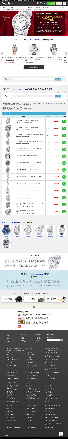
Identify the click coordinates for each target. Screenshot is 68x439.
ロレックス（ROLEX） (11, 379)
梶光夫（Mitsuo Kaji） (11, 429)
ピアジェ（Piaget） (10, 371)
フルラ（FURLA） (48, 397)
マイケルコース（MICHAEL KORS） (13, 400)
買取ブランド (21, 7)
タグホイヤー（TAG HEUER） (12, 365)
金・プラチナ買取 (38, 338)
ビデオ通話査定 (24, 335)
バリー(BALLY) (9, 395)
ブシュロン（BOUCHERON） (12, 420)
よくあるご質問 (46, 7)
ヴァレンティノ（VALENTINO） (12, 385)
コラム (54, 7)
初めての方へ (5, 7)
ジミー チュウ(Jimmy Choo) (49, 389)
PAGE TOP (34, 307)
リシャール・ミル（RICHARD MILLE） (13, 378)
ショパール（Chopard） (49, 362)
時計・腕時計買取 (38, 334)
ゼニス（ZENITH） (48, 363)
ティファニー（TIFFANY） (11, 366)
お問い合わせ (8, 341)
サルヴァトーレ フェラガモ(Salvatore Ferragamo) (15, 389)
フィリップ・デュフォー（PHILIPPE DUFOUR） (53, 371)
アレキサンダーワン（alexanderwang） (13, 383)
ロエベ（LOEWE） (48, 401)
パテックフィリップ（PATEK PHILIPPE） (51, 366)
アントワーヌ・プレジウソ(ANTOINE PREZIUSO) (15, 350)
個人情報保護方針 (51, 334)
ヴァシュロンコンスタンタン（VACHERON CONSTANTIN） (33, 350)
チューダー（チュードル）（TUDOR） (51, 365)
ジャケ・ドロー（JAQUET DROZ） (50, 360)
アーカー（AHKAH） (10, 405)
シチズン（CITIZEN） (10, 360)
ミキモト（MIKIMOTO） (30, 426)
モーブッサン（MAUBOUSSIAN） (50, 426)
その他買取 (37, 340)
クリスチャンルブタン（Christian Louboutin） (52, 386)
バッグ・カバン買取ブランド (11, 382)
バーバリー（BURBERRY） (49, 394)
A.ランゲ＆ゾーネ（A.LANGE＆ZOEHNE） (14, 348)
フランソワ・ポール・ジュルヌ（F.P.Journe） (52, 372)
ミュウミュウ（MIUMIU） (49, 400)
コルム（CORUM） (29, 359)
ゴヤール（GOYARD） (48, 388)
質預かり (22, 343)
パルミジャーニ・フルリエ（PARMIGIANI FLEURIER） (52, 369)
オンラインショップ (51, 337)
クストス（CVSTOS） (10, 357)
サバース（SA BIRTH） (48, 411)
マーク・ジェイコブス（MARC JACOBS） (52, 398)
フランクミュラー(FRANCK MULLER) (51, 420)
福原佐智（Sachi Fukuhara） (49, 429)
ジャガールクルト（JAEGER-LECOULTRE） (33, 360)
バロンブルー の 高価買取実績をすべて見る (34, 67)
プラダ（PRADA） (10, 397)
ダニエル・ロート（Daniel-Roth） (31, 365)
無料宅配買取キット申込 (10, 342)
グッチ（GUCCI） (29, 357)
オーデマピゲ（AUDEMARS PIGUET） (51, 352)
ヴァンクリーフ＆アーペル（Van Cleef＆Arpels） (53, 350)
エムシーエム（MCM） (30, 385)
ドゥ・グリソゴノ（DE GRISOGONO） (32, 366)
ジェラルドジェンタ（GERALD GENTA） (51, 359)
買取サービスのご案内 (25, 333)
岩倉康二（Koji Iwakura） (49, 427)
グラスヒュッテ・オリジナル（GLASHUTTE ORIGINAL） (52, 357)
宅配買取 (22, 337)
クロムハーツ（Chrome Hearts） (31, 411)
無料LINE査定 (23, 334)
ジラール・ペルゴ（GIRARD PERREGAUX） (14, 363)
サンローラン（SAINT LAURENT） (31, 389)
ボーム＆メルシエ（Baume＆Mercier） (32, 375)
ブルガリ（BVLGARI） (29, 397)
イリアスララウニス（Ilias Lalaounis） (32, 405)
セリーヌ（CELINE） (48, 391)
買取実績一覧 (8, 337)
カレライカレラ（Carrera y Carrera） (51, 408)
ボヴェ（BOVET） (48, 375)
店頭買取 (22, 338)
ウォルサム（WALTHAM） (30, 407)
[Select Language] (5, 438)
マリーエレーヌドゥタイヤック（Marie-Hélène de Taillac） (53, 424)
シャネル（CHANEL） (11, 362)
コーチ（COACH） (29, 388)
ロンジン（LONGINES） (49, 379)
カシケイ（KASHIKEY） (11, 408)
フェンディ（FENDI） (48, 395)
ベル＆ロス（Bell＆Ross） (11, 375)
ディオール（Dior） (29, 392)
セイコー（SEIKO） (29, 363)
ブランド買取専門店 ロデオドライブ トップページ (13, 334)
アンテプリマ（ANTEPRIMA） (31, 383)
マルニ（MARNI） (29, 400)
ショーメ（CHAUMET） (30, 362)
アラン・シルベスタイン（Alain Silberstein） (52, 348)
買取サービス (13, 7)
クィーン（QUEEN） (29, 410)
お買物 (57, 3)
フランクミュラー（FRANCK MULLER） (32, 372)
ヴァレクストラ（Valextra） (49, 383)
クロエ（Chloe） (10, 388)
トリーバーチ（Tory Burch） (30, 394)
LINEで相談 (64, 121)
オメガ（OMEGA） (10, 354)
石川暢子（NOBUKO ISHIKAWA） (31, 429)
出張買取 (22, 340)
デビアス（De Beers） (29, 417)
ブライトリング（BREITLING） (12, 372)
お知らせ (62, 7)
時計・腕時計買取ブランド (11, 346)
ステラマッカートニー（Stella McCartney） (33, 391)
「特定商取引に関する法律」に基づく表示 (55, 335)
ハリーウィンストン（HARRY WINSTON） (33, 368)
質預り (60, 3)
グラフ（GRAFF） (10, 411)
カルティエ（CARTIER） (46, 24)
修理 (64, 3)
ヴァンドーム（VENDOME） (12, 407)
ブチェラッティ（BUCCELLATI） (31, 420)
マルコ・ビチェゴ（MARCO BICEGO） (13, 426)
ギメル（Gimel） (10, 410)
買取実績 (30, 7)
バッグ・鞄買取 (37, 335)
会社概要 (49, 333)
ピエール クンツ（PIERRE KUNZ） (31, 371)
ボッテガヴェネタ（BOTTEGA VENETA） (33, 398)
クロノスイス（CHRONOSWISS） (13, 359)
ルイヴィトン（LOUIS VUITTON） (31, 378)
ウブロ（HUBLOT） (10, 352)
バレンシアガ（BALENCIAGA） (31, 395)
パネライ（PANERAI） (11, 368)
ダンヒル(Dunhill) (10, 392)
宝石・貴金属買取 (38, 337)
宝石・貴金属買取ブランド (11, 404)
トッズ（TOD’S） (10, 394)
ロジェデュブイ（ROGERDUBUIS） (51, 378)
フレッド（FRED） (29, 421)
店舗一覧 (38, 7)
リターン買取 (23, 341)
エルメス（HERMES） (29, 352)
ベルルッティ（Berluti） (11, 398)
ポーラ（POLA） (47, 421)
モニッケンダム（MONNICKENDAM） (13, 427)
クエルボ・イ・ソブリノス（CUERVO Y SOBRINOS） (51, 355)
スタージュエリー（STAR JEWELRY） (51, 414)
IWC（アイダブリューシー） (30, 348)
